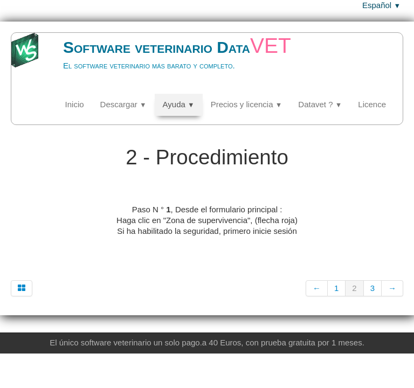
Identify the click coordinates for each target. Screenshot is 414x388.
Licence (372, 104)
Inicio (74, 104)
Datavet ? (320, 104)
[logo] (164, 62)
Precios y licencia (246, 104)
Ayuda (179, 104)
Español (381, 5)
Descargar (123, 104)
